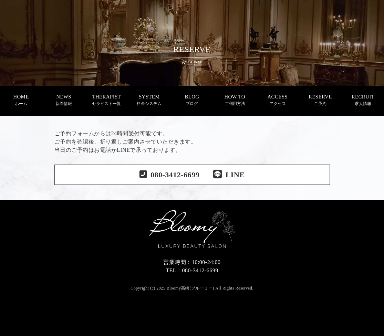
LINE (229, 174)
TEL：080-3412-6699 (192, 270)
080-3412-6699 (175, 174)
